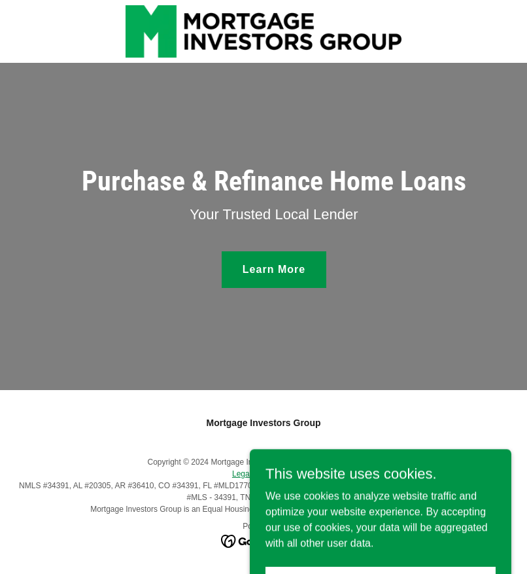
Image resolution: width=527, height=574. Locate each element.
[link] (263, 31)
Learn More (274, 269)
